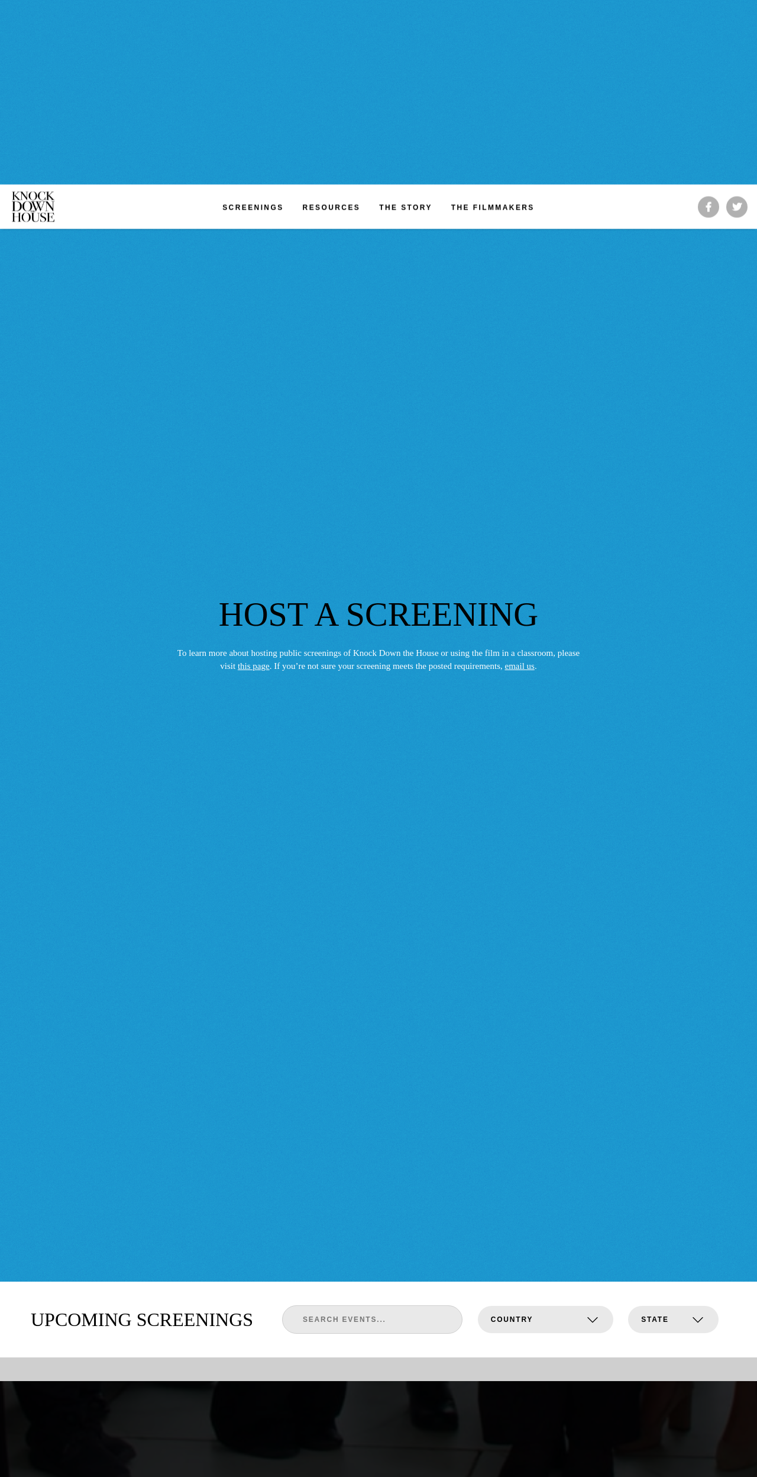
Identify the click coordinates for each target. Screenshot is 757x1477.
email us (519, 437)
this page (254, 437)
